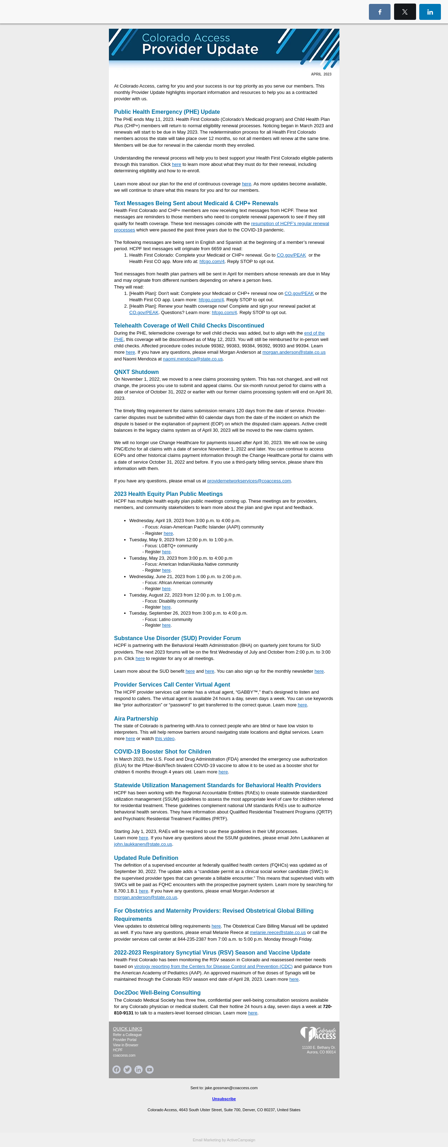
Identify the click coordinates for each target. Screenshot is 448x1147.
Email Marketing (207, 1140)
